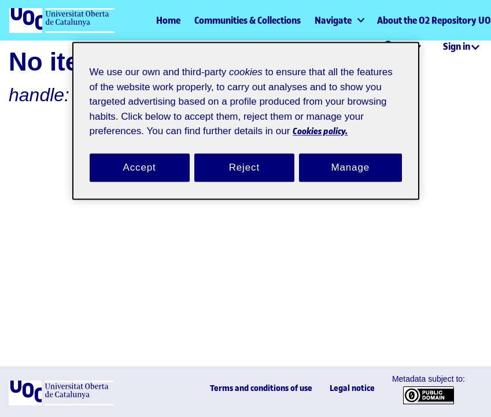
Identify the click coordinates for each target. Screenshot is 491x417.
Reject (244, 168)
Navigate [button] (333, 20)
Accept (139, 168)
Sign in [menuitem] (456, 46)
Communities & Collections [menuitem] (247, 20)
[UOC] (61, 402)
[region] (245, 121)
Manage (350, 168)
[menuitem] (339, 20)
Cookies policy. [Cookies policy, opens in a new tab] (132, 132)
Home (168, 20)
